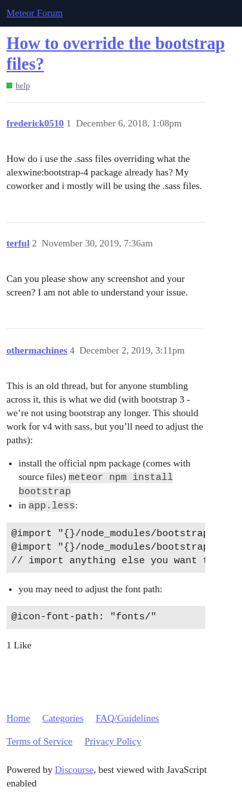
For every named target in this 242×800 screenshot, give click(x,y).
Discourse (74, 770)
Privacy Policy (113, 741)
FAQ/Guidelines (127, 718)
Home (18, 718)
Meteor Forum (34, 13)
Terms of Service (39, 741)
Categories (62, 718)
